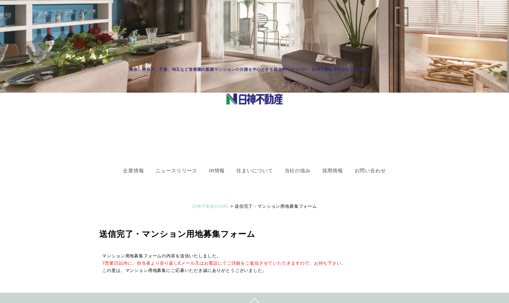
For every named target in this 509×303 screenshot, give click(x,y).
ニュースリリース (176, 170)
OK (295, 101)
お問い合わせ (370, 170)
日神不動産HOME (210, 206)
